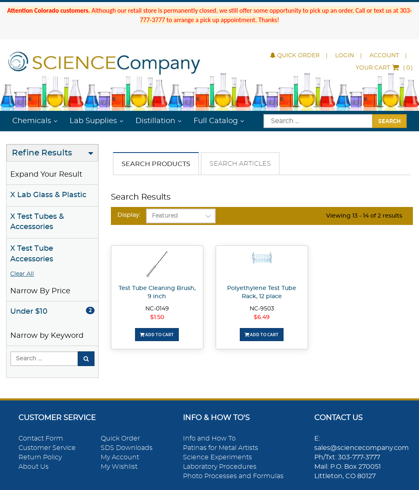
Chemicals (31, 121)
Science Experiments (217, 457)
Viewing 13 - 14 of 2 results (364, 216)
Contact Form (40, 438)
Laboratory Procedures (220, 466)
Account (384, 55)
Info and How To (209, 438)
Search (389, 121)
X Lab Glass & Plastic (48, 195)
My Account (120, 457)
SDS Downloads (127, 448)
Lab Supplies (93, 121)
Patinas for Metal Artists (220, 448)
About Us (33, 466)
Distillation (155, 121)
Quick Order (295, 55)
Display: (128, 215)
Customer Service (47, 448)
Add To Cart (157, 334)
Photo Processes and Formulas (233, 476)
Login (344, 55)
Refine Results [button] (42, 153)
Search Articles (240, 163)
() (384, 68)
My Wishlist (119, 466)
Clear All (22, 274)
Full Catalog (216, 121)
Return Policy (40, 457)
